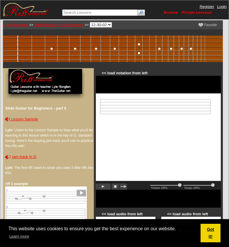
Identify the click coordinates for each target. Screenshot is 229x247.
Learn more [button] (19, 236)
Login (222, 6)
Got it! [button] (210, 233)
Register (207, 6)
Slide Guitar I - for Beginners (59, 25)
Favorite (208, 25)
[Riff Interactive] (26, 9)
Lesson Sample (21, 119)
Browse (171, 12)
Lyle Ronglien (16, 25)
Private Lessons (197, 12)
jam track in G (20, 156)
